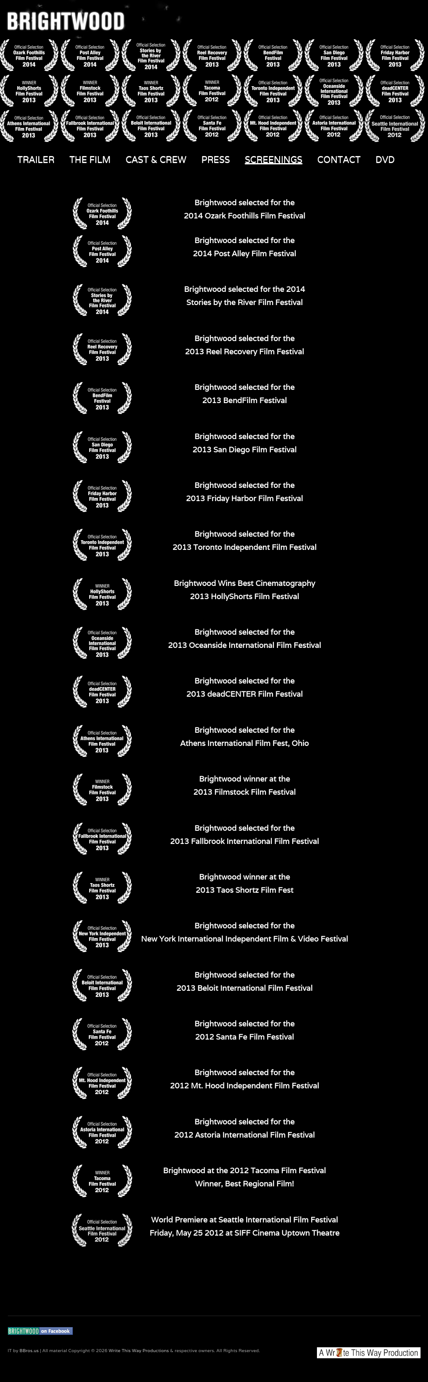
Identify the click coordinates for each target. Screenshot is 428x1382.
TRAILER (36, 159)
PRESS (215, 159)
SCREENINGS (273, 159)
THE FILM (90, 159)
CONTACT (339, 159)
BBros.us (29, 1350)
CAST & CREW (156, 159)
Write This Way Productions (138, 1350)
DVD (385, 159)
